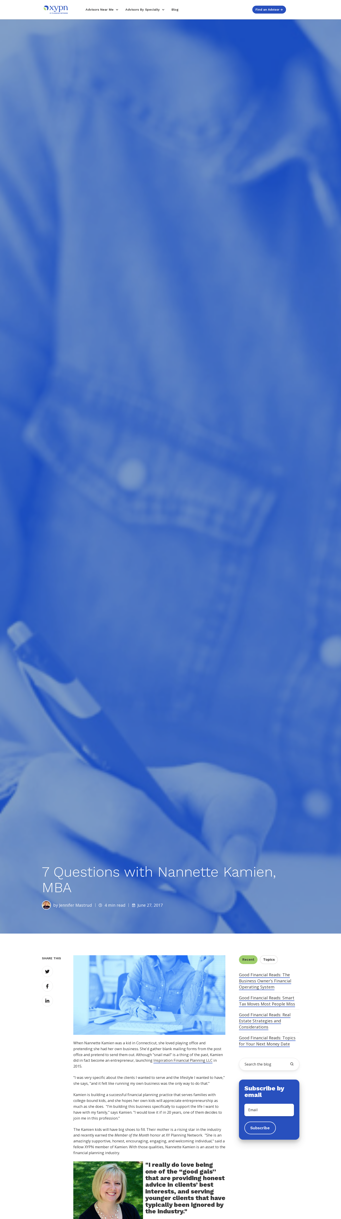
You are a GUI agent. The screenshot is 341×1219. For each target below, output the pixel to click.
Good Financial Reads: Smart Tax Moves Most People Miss (267, 1001)
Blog (175, 9)
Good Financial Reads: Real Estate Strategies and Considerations (265, 1021)
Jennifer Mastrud (75, 905)
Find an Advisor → (269, 9)
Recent (248, 960)
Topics (269, 960)
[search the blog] (292, 1064)
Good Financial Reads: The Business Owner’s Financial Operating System (265, 981)
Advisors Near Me (100, 9)
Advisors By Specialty (142, 9)
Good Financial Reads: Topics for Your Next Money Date (267, 1041)
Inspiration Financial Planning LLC (182, 1060)
